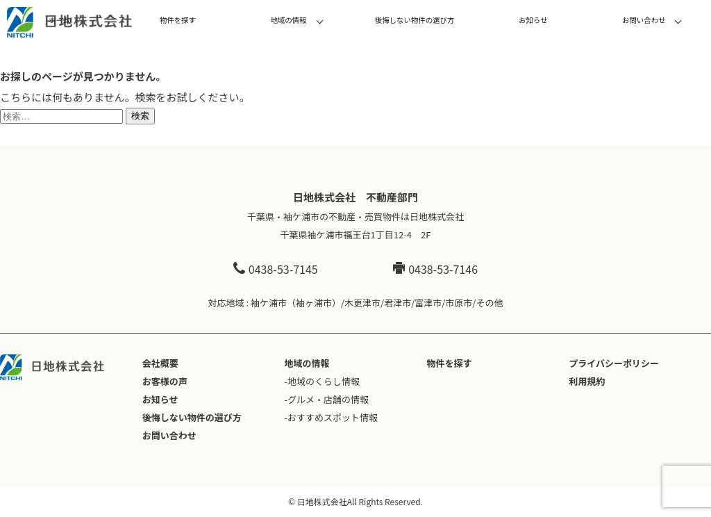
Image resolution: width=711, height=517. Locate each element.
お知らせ (533, 20)
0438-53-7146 (435, 269)
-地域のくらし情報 (322, 381)
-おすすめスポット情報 (331, 417)
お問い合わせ (643, 20)
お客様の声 (164, 381)
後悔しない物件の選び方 (414, 20)
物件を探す (178, 20)
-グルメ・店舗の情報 (327, 399)
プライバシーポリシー (614, 363)
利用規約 (587, 381)
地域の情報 (288, 20)
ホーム (59, 20)
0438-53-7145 (275, 269)
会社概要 (160, 363)
